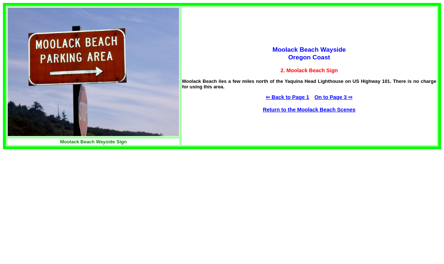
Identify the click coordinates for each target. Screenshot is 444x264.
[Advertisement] (64, 200)
